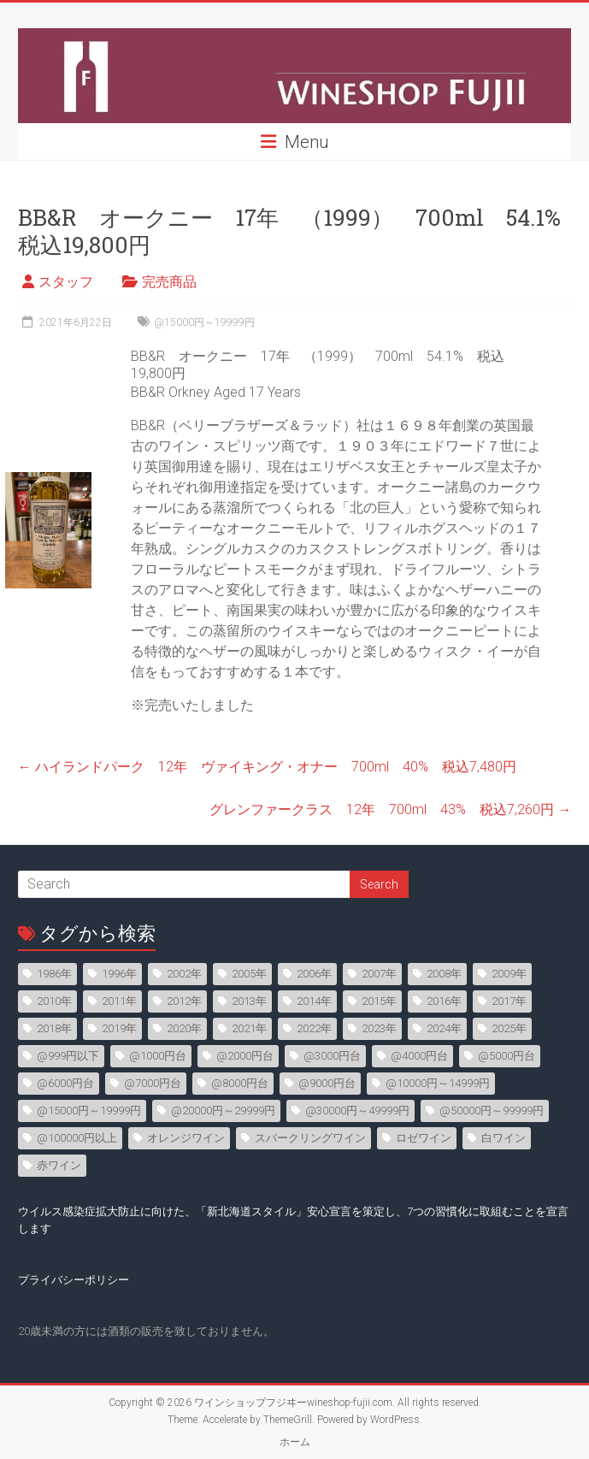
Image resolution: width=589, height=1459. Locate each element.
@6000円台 (65, 1083)
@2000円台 (245, 1055)
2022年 (314, 1028)
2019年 (119, 1028)
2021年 (249, 1028)
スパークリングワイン (310, 1137)
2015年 (379, 1001)
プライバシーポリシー (73, 1279)
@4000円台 (419, 1055)
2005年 (249, 973)
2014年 (314, 1001)
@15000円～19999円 (204, 322)
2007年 (379, 973)
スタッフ (65, 282)
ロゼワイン (423, 1137)
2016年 (444, 1001)
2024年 (444, 1028)
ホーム (295, 1442)
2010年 (54, 1001)
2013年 (249, 1001)
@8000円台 (239, 1083)
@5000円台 (506, 1055)
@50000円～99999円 (491, 1110)
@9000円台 (327, 1083)
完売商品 (169, 282)
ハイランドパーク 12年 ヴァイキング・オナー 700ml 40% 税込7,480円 (267, 767)
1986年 (54, 973)
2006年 (314, 973)
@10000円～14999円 (438, 1083)
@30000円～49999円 (357, 1110)
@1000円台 (157, 1055)
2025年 (509, 1028)
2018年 (54, 1028)
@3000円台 (332, 1055)
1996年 (119, 973)
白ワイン (503, 1137)
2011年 (119, 1001)
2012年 (184, 1001)
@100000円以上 (77, 1137)
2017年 (509, 1001)
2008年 (444, 973)
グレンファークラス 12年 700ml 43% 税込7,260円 (390, 809)
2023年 (379, 1028)
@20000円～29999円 (223, 1110)
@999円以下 (68, 1055)
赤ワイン (59, 1165)
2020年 (184, 1028)
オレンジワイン (186, 1137)
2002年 (184, 973)
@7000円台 (152, 1083)
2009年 (509, 973)
